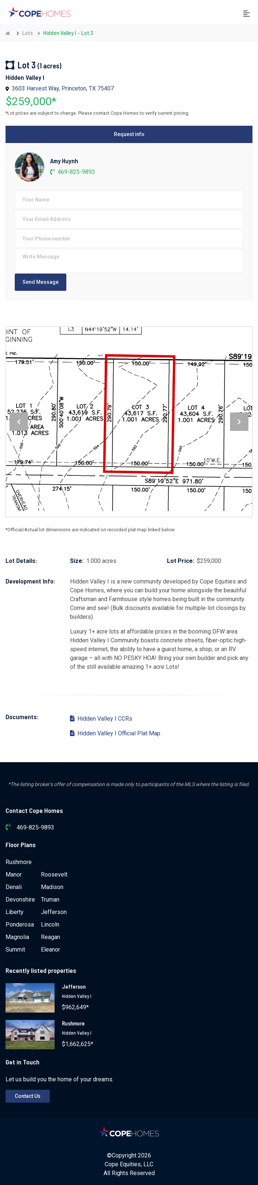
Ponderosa (20, 924)
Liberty (15, 912)
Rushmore (19, 862)
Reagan (50, 937)
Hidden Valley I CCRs (101, 718)
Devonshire (20, 899)
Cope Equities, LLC (129, 1164)
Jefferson (54, 912)
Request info (129, 134)
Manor (14, 874)
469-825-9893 (72, 171)
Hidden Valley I (76, 996)
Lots (27, 32)
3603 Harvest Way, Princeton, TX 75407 (63, 88)
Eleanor (50, 949)
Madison (52, 887)
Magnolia (17, 937)
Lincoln (50, 924)
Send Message (40, 282)
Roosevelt (54, 874)
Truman (50, 899)
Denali (14, 887)
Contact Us (28, 1096)
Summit (15, 949)
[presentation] (19, 422)
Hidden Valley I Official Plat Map (115, 733)
